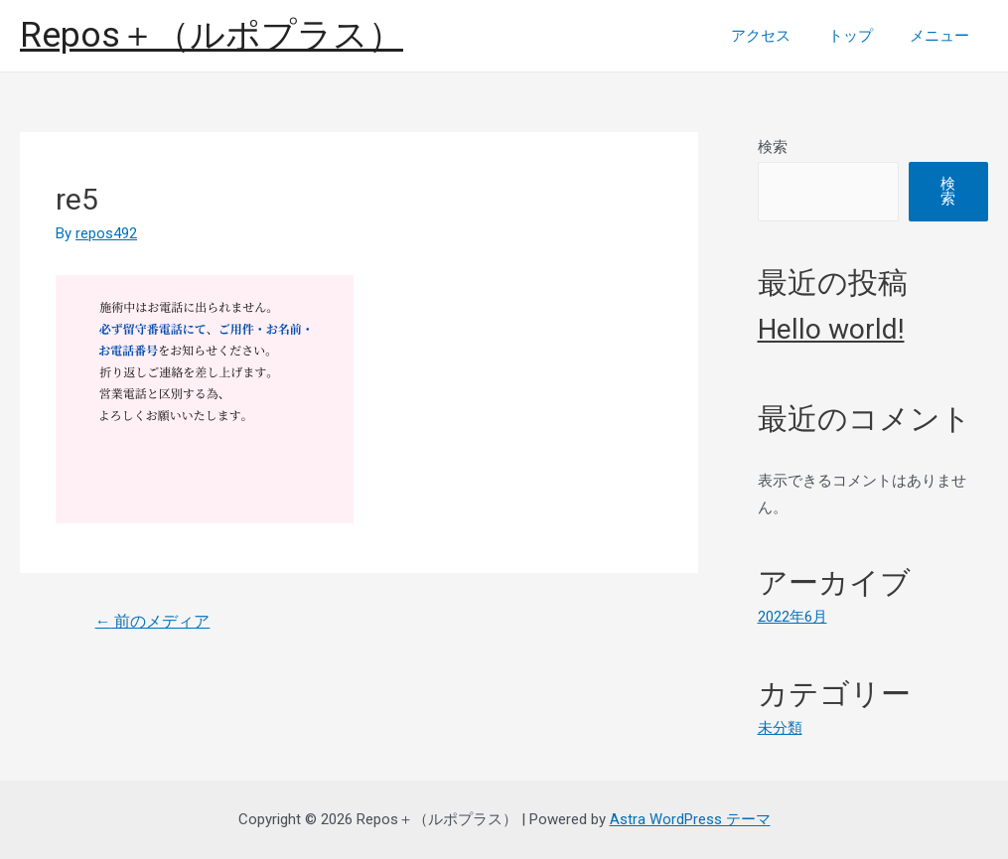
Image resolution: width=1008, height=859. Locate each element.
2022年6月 (792, 617)
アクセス (779, 36)
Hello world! (831, 329)
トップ (861, 36)
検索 (773, 147)
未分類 (780, 727)
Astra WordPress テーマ (690, 818)
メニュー (943, 36)
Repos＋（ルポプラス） (211, 35)
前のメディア (153, 621)
